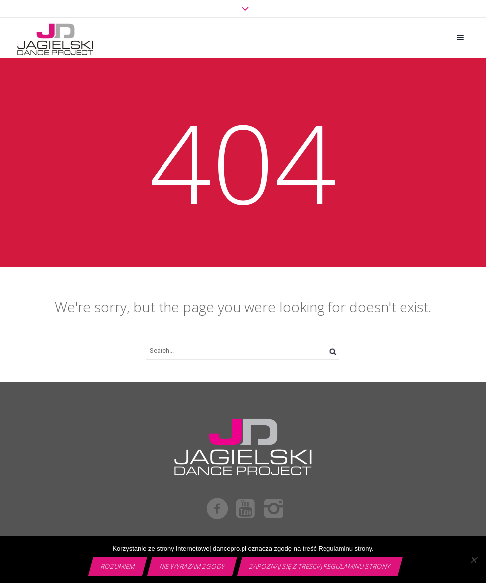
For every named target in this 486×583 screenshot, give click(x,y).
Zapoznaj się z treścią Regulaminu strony (320, 566)
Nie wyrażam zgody (192, 566)
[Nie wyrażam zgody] (473, 560)
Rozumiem (118, 566)
